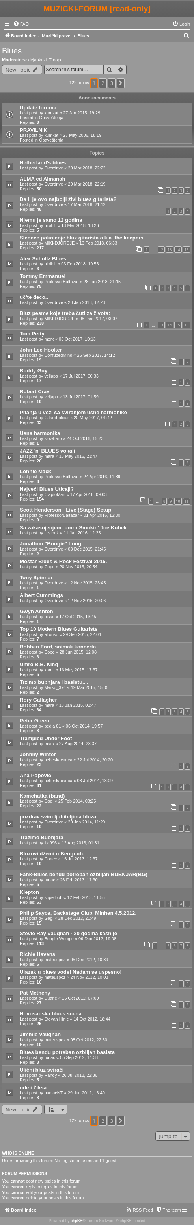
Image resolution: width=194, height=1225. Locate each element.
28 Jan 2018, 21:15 (102, 281)
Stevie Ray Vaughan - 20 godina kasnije (68, 933)
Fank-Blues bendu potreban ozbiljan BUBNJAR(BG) (83, 874)
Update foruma (38, 108)
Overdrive (53, 168)
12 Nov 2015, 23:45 (87, 582)
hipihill (50, 225)
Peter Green (34, 721)
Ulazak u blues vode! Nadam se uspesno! (71, 972)
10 (178, 501)
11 (186, 501)
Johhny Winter (38, 754)
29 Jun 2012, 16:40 (86, 1093)
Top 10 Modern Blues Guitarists (59, 629)
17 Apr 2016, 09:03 (88, 494)
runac (49, 879)
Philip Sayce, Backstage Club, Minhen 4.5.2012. (78, 913)
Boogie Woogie (58, 938)
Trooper (56, 59)
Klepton (29, 892)
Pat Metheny (35, 993)
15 (186, 249)
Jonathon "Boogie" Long (50, 544)
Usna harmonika (40, 433)
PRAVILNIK (33, 130)
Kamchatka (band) (42, 796)
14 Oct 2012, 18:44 (91, 1019)
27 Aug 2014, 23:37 (78, 743)
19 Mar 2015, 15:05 (89, 687)
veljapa (51, 376)
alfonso (51, 634)
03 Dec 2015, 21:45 (87, 549)
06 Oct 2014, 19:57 (84, 726)
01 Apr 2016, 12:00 (102, 515)
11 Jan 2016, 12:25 (82, 533)
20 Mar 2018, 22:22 (86, 168)
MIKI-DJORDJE (59, 243)
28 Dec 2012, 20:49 (77, 918)
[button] (121, 83)
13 (170, 249)
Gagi (48, 801)
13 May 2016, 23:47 (78, 456)
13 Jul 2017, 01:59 (81, 396)
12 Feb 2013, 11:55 (85, 897)
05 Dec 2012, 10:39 (89, 959)
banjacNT (53, 1093)
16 (186, 325)
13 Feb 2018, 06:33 (98, 243)
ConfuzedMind (58, 355)
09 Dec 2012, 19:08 (97, 938)
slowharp (53, 438)
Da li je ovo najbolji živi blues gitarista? (68, 199)
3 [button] (111, 83)
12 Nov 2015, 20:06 (87, 600)
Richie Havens (37, 954)
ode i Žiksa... (35, 1088)
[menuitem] (21, 24)
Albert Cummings (41, 595)
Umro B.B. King (39, 664)
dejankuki (37, 59)
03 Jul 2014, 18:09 (95, 780)
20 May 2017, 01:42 (93, 417)
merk (49, 339)
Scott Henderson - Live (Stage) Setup (65, 510)
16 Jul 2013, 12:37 (80, 859)
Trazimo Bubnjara (41, 837)
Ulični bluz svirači (41, 1070)
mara (49, 456)
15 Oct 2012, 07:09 (80, 998)
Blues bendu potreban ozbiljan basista (67, 1052)
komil (49, 669)
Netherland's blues (43, 163)
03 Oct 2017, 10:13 (77, 339)
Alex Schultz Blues (43, 259)
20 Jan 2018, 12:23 (86, 302)
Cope (49, 566)
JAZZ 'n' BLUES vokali (47, 451)
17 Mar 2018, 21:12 (86, 204)
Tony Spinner (36, 577)
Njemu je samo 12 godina (51, 220)
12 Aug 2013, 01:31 (80, 842)
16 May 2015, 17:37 (78, 669)
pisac (49, 616)
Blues (12, 50)
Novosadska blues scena (51, 1014)
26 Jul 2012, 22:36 (79, 1075)
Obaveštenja (51, 117)
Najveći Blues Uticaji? (47, 489)
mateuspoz (54, 959)
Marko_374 (55, 687)
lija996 (50, 842)
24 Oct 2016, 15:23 (85, 438)
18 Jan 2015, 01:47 (77, 705)
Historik (51, 533)
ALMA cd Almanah (42, 179)
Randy (50, 1075)
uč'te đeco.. (34, 297)
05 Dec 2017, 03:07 (99, 318)
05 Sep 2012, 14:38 (79, 1057)
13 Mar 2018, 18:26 (80, 225)
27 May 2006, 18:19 (82, 135)
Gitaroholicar (56, 417)
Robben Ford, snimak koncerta (58, 647)
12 (161, 249)
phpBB (76, 1221)
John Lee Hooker (41, 350)
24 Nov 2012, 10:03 (89, 977)
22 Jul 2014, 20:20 (95, 759)
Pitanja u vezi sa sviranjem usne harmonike (73, 412)
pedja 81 (52, 726)
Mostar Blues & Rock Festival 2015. (63, 561)
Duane (50, 998)
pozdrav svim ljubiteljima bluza (58, 817)
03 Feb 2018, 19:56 (80, 264)
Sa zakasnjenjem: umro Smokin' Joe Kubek (73, 528)
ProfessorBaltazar (61, 281)
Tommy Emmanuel (42, 276)
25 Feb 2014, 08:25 (77, 801)
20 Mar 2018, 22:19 (86, 184)
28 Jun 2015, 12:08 (78, 652)
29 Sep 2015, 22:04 (82, 634)
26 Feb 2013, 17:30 (78, 879)
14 (178, 249)
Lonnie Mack (35, 471)
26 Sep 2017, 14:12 (96, 355)
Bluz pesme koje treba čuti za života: (65, 313)
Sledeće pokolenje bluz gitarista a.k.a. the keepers (82, 238)
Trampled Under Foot (46, 738)
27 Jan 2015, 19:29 (81, 113)
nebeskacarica (58, 759)
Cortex (50, 859)
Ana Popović (35, 775)
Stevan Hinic (56, 1019)
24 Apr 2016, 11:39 (102, 476)
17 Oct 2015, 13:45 (77, 616)
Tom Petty (32, 334)
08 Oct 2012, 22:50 (88, 1039)
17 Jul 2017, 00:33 (81, 376)
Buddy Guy (33, 371)
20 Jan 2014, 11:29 (86, 822)
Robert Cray (34, 391)
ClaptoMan (54, 494)
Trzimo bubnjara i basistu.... (54, 682)
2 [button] (102, 83)
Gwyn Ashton (36, 611)
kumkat (51, 113)
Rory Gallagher (38, 700)
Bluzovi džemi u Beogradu (52, 854)
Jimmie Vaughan (40, 1034)
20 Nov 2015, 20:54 (78, 566)
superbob (53, 897)
